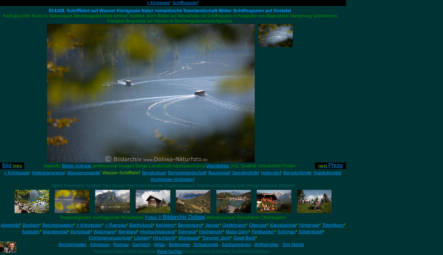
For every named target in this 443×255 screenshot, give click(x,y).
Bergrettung (190, 225)
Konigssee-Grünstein (172, 179)
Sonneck (187, 231)
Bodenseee (179, 244)
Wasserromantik (83, 172)
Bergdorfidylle (297, 172)
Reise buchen (169, 251)
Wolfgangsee (266, 244)
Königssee (100, 244)
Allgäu (159, 244)
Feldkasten (263, 231)
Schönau (286, 231)
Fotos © (175, 217)
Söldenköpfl (311, 231)
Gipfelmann (234, 225)
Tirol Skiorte (293, 244)
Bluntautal (189, 237)
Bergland (127, 231)
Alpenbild (9, 225)
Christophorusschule (110, 237)
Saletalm (31, 231)
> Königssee (158, 2)
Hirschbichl (164, 237)
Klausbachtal (283, 225)
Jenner (212, 225)
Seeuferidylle (245, 172)
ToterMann (333, 225)
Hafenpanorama (48, 172)
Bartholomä (141, 225)
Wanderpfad (55, 231)
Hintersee (309, 225)
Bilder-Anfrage (76, 165)
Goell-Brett (244, 237)
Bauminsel (219, 172)
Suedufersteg (327, 172)
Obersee (257, 225)
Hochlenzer (210, 231)
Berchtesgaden (57, 225)
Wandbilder (217, 165)
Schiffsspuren (185, 2)
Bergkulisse (154, 172)
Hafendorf (271, 172)
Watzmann (104, 231)
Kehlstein (165, 225)
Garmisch (141, 244)
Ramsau (121, 244)
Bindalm (30, 225)
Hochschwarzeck (157, 231)
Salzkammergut (236, 244)
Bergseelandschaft (187, 172)
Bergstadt (80, 231)
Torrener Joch (216, 237)
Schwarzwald (206, 244)
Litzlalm (142, 237)
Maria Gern (236, 231)
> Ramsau (115, 225)
